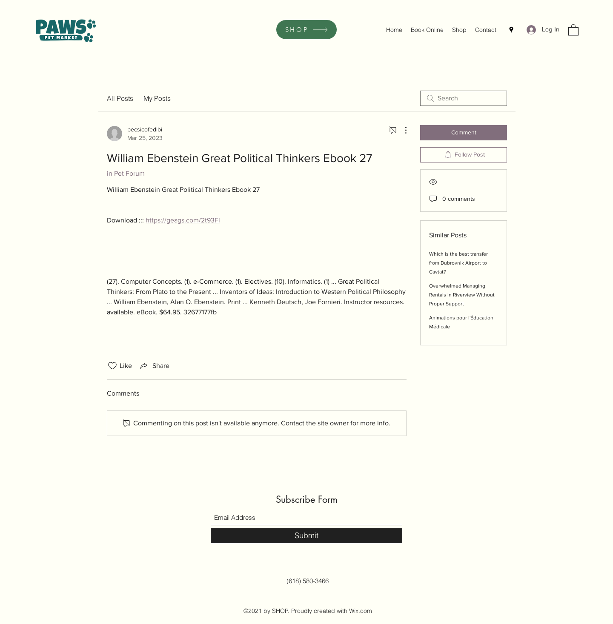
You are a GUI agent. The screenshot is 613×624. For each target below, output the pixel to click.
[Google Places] (511, 30)
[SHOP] (306, 29)
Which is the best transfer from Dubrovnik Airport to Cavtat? (458, 263)
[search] (463, 98)
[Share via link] (154, 366)
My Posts (157, 98)
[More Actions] (401, 130)
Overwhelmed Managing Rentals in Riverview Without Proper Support (462, 295)
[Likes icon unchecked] (112, 366)
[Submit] (306, 535)
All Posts (120, 98)
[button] (573, 29)
